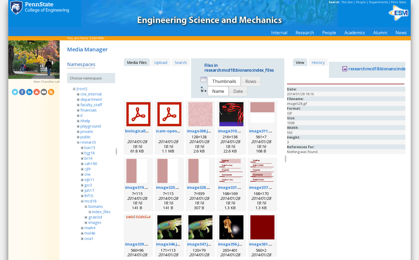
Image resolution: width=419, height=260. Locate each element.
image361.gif (261, 244)
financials (88, 110)
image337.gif (261, 187)
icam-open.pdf (170, 130)
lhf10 (88, 195)
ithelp (85, 120)
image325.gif (168, 187)
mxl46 (89, 233)
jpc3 (88, 185)
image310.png (231, 130)
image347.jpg (200, 244)
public (85, 136)
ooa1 (89, 238)
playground (90, 126)
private (86, 131)
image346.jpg (169, 244)
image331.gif (230, 187)
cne (87, 174)
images (94, 222)
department (91, 99)
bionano (95, 206)
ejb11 (89, 179)
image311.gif (261, 130)
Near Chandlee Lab (46, 81)
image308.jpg (200, 130)
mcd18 (90, 201)
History (318, 62)
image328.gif (199, 187)
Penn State (398, 2)
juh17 (89, 190)
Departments (378, 2)
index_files (101, 211)
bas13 (89, 147)
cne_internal (91, 94)
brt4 (88, 158)
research (88, 142)
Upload (160, 62)
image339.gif (137, 244)
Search (181, 62)
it (81, 115)
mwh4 (89, 227)
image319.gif (137, 187)
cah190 (90, 163)
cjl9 (87, 168)
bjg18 (89, 152)
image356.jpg (231, 244)
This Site (347, 2)
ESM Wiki (97, 38)
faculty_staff (91, 104)
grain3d (95, 217)
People (361, 2)
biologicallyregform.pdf (148, 130)
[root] (82, 88)
